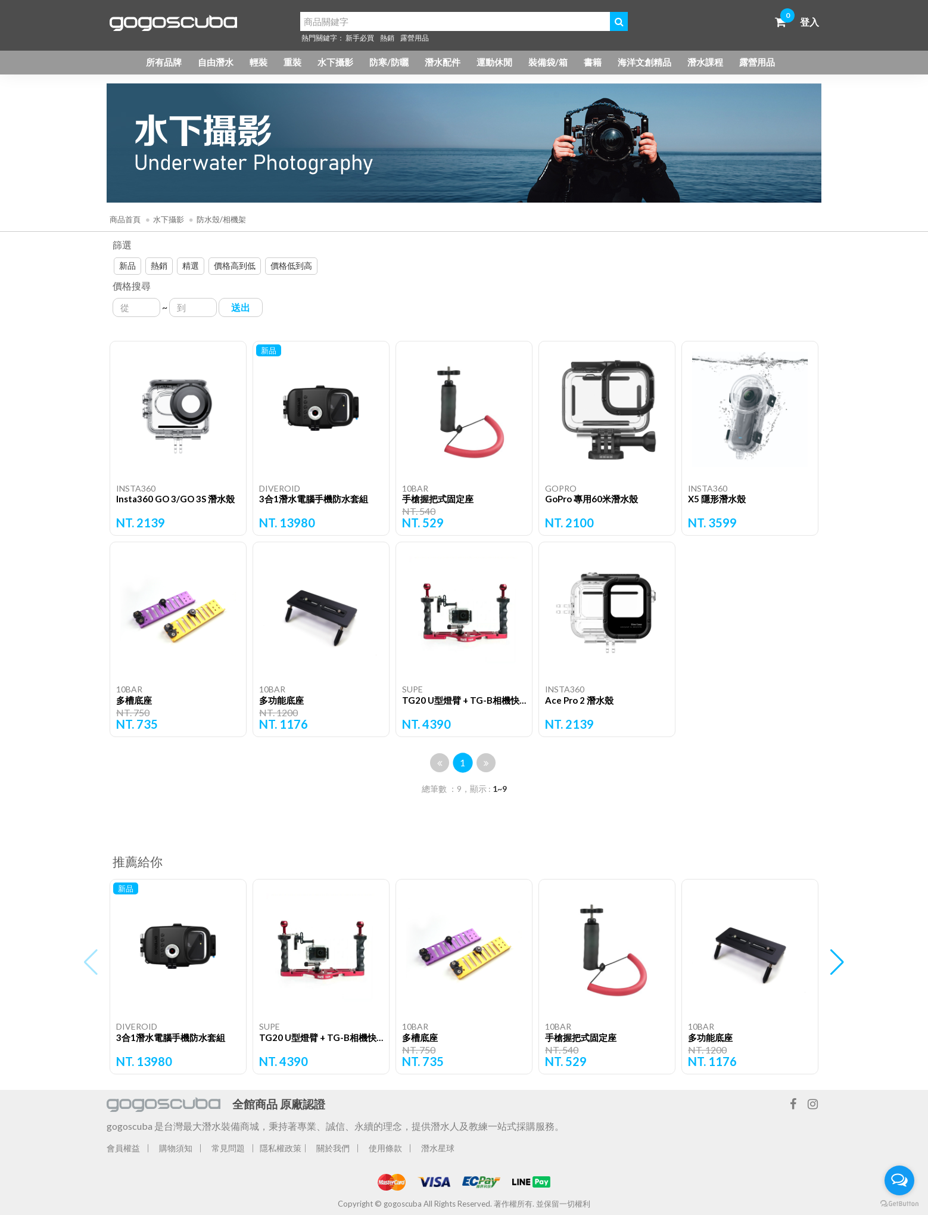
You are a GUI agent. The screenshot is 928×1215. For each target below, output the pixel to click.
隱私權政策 (280, 1148)
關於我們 (333, 1148)
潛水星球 (437, 1148)
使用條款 (385, 1148)
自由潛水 (215, 62)
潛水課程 (705, 62)
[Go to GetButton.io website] (899, 1203)
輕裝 (258, 62)
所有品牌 (164, 62)
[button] (837, 962)
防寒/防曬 (389, 62)
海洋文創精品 (644, 62)
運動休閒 (494, 62)
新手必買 (359, 37)
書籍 (593, 62)
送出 (240, 307)
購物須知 (175, 1148)
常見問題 (228, 1148)
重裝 (292, 62)
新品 (127, 265)
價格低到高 (291, 265)
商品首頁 (125, 219)
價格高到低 (235, 265)
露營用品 (414, 37)
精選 (190, 265)
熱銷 (387, 37)
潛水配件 (442, 62)
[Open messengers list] (899, 1180)
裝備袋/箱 (548, 62)
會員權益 (123, 1148)
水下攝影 (335, 62)
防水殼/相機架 (221, 219)
